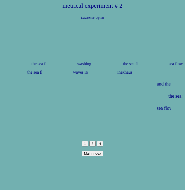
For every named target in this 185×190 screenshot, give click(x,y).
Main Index (92, 153)
